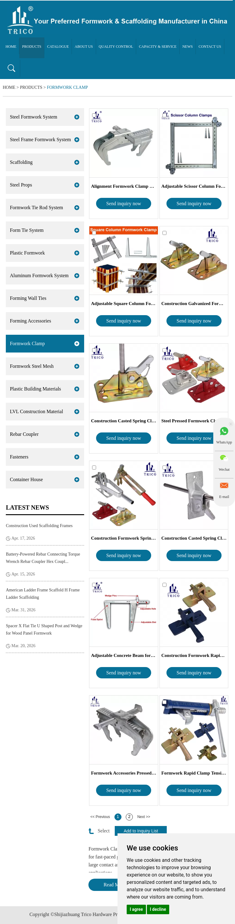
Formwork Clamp (67, 87)
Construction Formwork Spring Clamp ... (123, 538)
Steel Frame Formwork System (40, 139)
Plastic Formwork (27, 252)
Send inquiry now (123, 203)
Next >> (143, 817)
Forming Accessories (30, 320)
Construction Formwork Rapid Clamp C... (193, 655)
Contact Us (210, 46)
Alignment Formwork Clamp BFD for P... (123, 186)
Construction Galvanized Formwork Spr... (193, 303)
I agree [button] (136, 909)
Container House (26, 479)
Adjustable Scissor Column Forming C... (193, 186)
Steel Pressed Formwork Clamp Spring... (193, 420)
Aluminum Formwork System (39, 275)
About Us (84, 46)
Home (11, 46)
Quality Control (116, 46)
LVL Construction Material (36, 411)
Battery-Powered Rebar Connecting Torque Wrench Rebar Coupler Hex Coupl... (43, 558)
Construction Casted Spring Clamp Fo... (123, 420)
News (187, 46)
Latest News (27, 507)
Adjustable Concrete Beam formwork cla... (123, 655)
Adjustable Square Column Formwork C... (123, 303)
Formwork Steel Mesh (32, 366)
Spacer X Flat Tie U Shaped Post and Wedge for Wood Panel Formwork (44, 629)
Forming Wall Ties (28, 298)
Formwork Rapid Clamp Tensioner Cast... (193, 773)
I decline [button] (158, 909)
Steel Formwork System (33, 116)
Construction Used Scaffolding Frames (39, 525)
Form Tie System (26, 230)
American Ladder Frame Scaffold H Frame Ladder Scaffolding (43, 594)
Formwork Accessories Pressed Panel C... (123, 773)
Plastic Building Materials (35, 388)
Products (31, 46)
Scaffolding (21, 162)
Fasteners (19, 456)
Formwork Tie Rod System (36, 207)
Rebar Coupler (24, 434)
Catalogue (58, 46)
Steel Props (21, 184)
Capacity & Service (158, 46)
